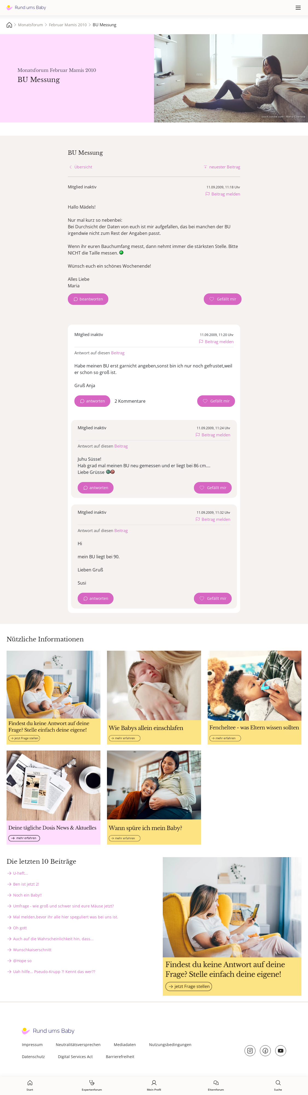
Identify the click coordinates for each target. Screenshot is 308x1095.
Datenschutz (33, 1056)
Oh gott (20, 927)
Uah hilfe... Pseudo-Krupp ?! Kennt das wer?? (54, 971)
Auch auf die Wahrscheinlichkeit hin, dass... (53, 938)
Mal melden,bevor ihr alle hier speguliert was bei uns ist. (65, 916)
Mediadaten (125, 1044)
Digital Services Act (75, 1056)
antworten (95, 401)
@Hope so (22, 960)
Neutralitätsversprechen (78, 1044)
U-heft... (20, 873)
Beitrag (117, 352)
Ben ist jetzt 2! (26, 884)
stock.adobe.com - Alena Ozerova (283, 116)
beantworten (91, 299)
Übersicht (83, 167)
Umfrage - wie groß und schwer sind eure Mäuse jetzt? (63, 906)
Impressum (32, 1044)
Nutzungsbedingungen (170, 1044)
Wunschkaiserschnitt (32, 949)
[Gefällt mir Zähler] (223, 299)
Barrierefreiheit (120, 1056)
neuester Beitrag (224, 167)
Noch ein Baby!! (27, 895)
